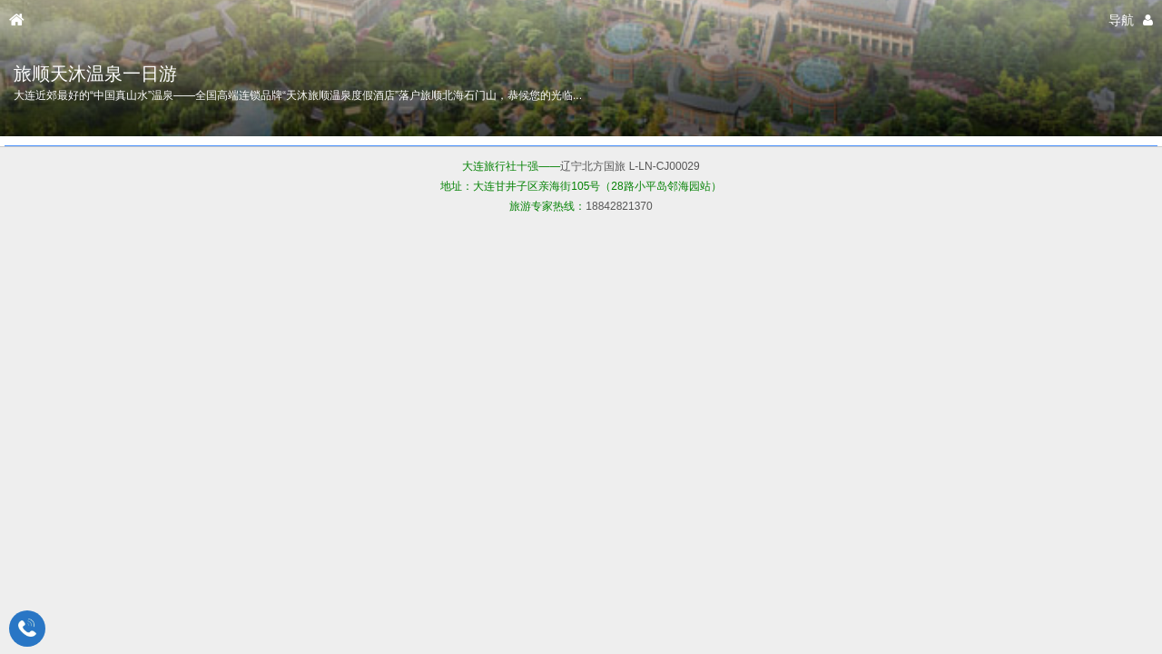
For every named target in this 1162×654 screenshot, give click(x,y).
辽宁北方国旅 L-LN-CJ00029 (629, 166)
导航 (1121, 20)
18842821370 (619, 206)
